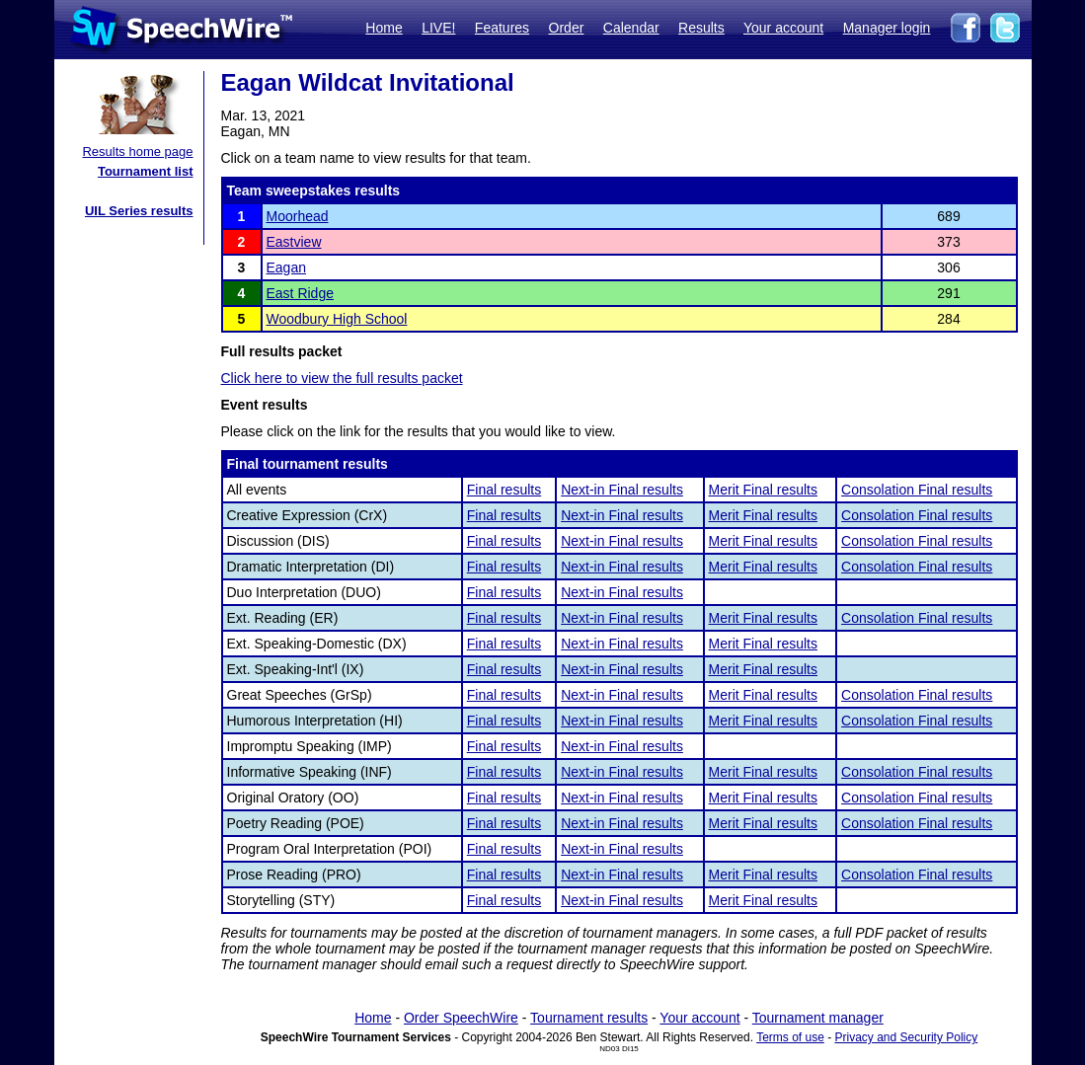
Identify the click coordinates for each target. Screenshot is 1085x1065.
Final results (504, 489)
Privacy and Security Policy (906, 1037)
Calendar (631, 28)
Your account (783, 28)
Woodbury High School (337, 319)
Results (701, 28)
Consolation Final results (916, 489)
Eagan (286, 267)
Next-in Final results (622, 489)
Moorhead (298, 216)
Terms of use (790, 1037)
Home (383, 28)
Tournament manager (818, 1018)
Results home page (137, 151)
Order (566, 28)
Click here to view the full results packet (342, 378)
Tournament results (589, 1018)
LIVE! (438, 28)
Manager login (887, 28)
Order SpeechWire (461, 1018)
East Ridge (300, 293)
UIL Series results (139, 210)
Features (502, 28)
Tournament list (146, 171)
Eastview (294, 242)
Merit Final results (763, 489)
